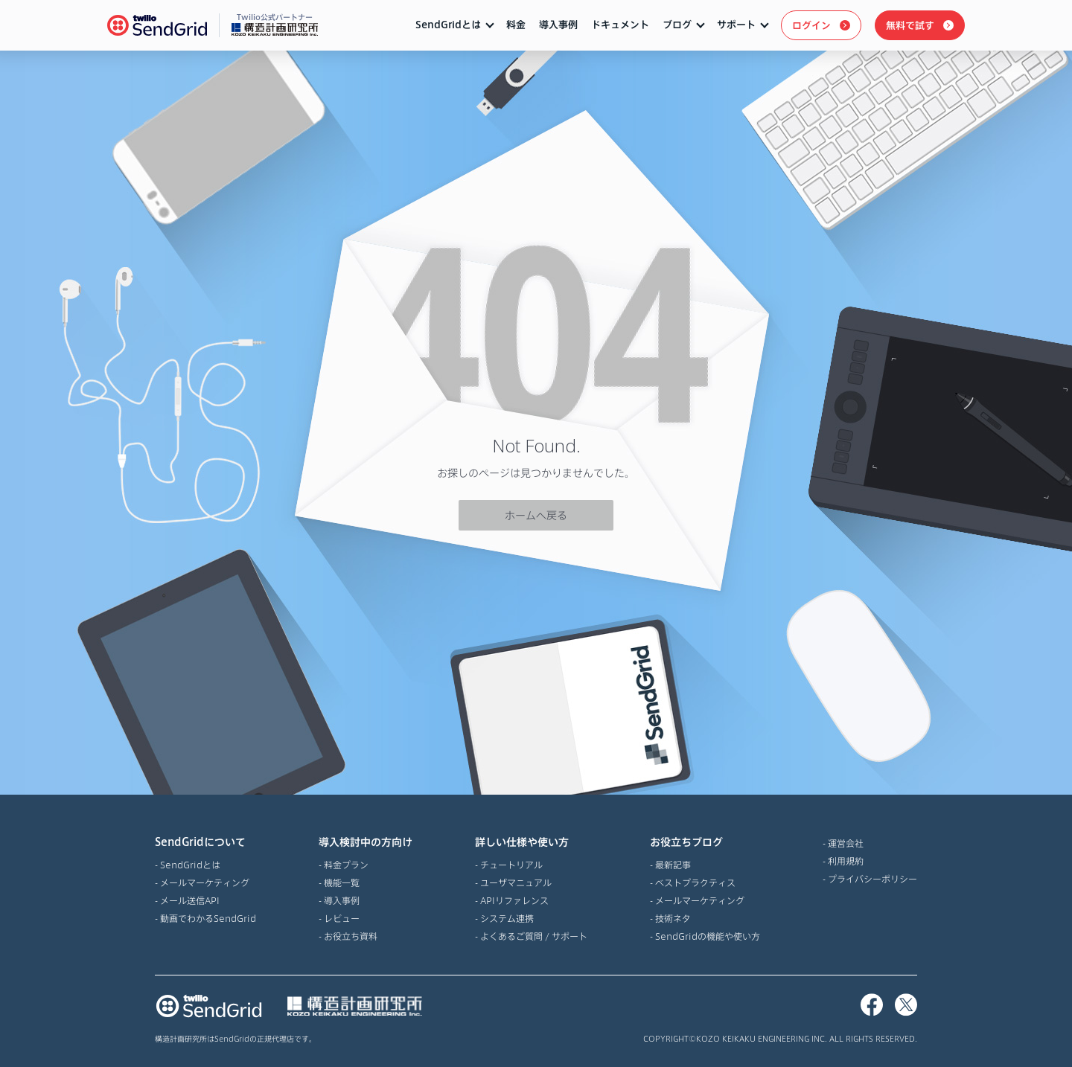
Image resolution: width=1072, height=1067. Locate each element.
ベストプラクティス (695, 882)
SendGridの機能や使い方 (707, 936)
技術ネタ (673, 918)
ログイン (811, 25)
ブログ (677, 24)
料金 (516, 24)
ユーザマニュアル (516, 882)
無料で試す (910, 25)
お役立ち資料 (350, 936)
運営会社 (846, 843)
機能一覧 (342, 882)
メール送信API (190, 900)
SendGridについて (205, 842)
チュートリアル (511, 865)
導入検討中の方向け (365, 842)
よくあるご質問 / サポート (533, 936)
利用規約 (846, 861)
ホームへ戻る (536, 515)
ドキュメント (620, 24)
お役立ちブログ (705, 842)
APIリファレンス (514, 900)
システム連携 (507, 918)
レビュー (342, 918)
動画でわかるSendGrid (208, 918)
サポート (736, 24)
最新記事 (673, 865)
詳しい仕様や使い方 (531, 842)
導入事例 (558, 24)
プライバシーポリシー (872, 879)
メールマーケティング (204, 882)
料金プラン (346, 865)
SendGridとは (448, 24)
